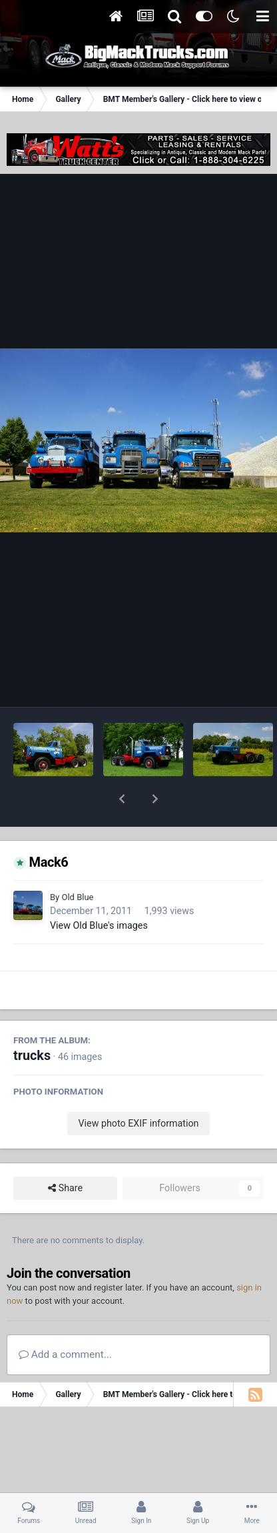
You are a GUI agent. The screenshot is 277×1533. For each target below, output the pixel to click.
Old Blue (77, 862)
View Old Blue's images (99, 890)
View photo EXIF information (138, 1088)
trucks (32, 1021)
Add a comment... (65, 1320)
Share (65, 1154)
